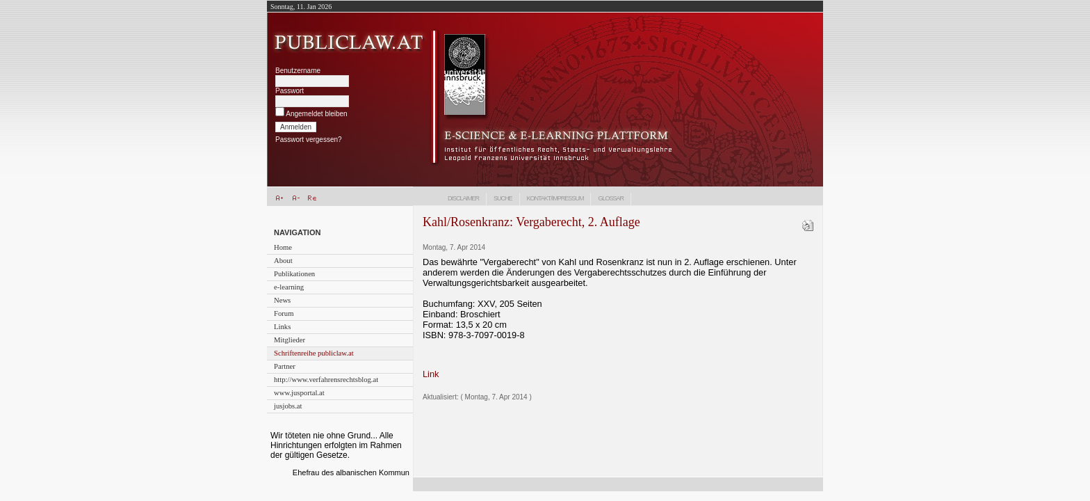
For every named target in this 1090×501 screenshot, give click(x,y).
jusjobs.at (288, 406)
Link (431, 374)
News (282, 300)
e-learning (289, 287)
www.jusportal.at (299, 393)
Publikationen (294, 274)
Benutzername (297, 70)
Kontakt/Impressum (555, 198)
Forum (283, 313)
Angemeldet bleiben (316, 114)
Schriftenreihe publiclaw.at (314, 353)
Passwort (289, 91)
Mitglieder (289, 340)
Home (283, 247)
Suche (503, 198)
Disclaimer (463, 198)
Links (282, 327)
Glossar (611, 198)
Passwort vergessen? (308, 139)
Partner (284, 366)
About (283, 260)
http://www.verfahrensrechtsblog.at (326, 379)
